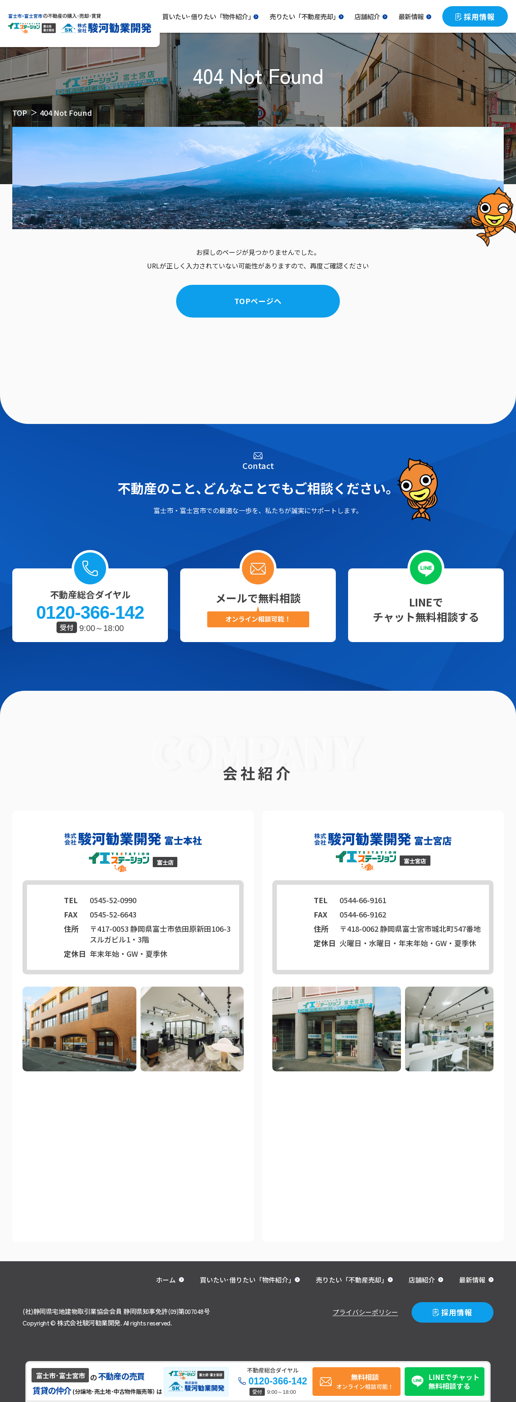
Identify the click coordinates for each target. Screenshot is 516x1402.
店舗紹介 (367, 16)
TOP (19, 112)
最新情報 (411, 16)
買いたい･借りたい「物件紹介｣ (206, 16)
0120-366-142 (90, 613)
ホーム (166, 1280)
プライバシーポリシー (365, 1312)
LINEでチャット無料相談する (426, 609)
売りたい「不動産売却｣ (302, 16)
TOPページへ (257, 300)
